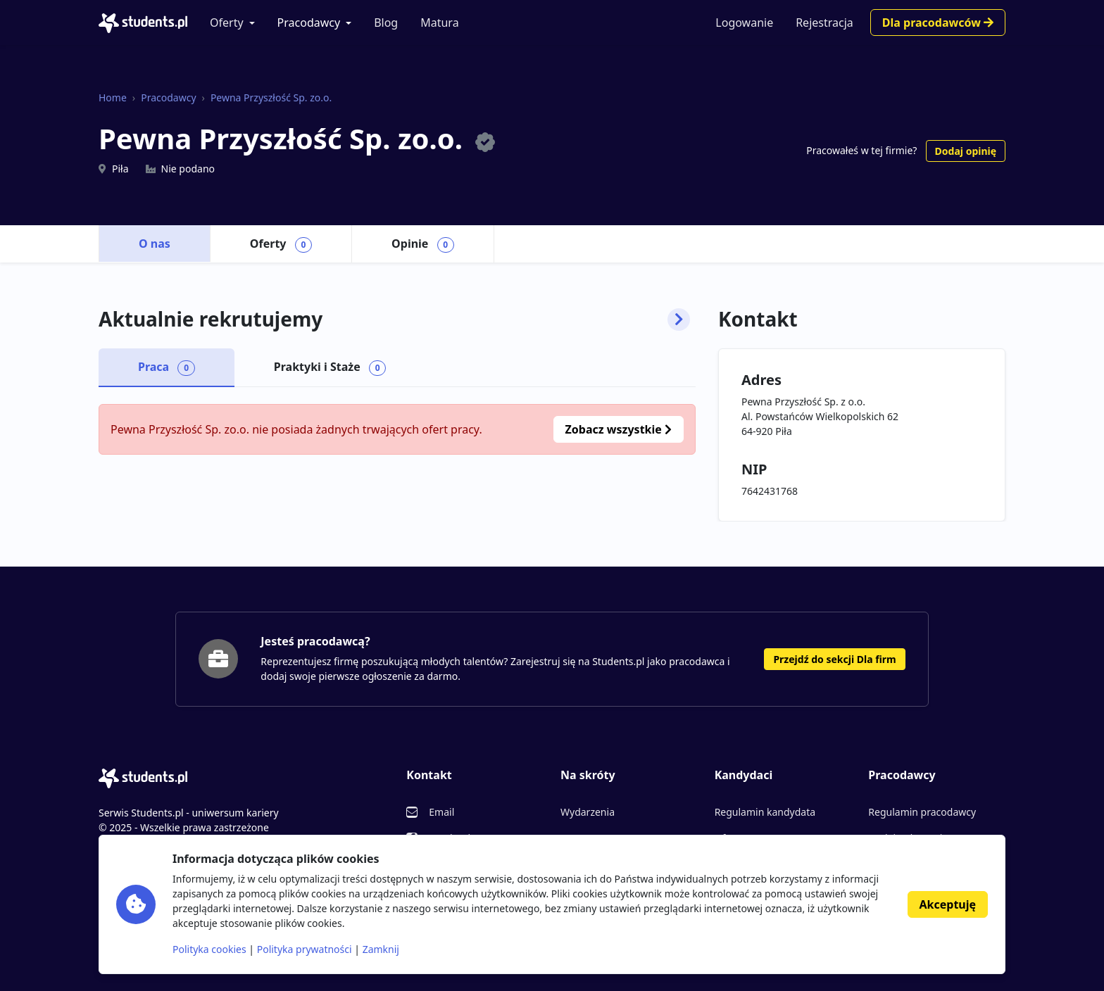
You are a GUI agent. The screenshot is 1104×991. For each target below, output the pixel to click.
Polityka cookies (209, 949)
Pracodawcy (309, 22)
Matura (439, 22)
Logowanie (744, 22)
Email (441, 812)
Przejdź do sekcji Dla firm (834, 659)
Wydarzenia (587, 812)
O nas (154, 243)
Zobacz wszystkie (618, 429)
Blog (386, 22)
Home (113, 97)
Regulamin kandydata (765, 812)
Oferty (227, 22)
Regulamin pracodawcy (922, 812)
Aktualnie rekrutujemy (394, 320)
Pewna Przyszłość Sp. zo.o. (271, 97)
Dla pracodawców (937, 22)
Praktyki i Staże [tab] (330, 367)
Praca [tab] (166, 367)
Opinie (422, 244)
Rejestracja (824, 22)
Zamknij (381, 949)
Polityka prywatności (304, 949)
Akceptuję (948, 904)
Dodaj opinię (965, 151)
